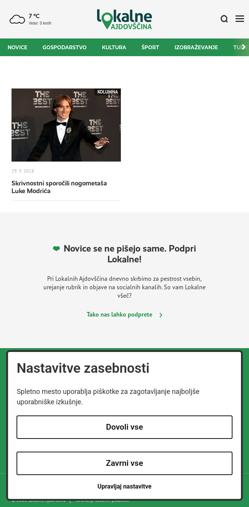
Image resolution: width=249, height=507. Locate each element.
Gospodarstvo (65, 47)
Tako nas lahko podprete (124, 314)
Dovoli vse (124, 427)
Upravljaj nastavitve (124, 486)
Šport (150, 47)
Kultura (114, 47)
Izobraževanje (196, 47)
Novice (17, 47)
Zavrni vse (124, 463)
